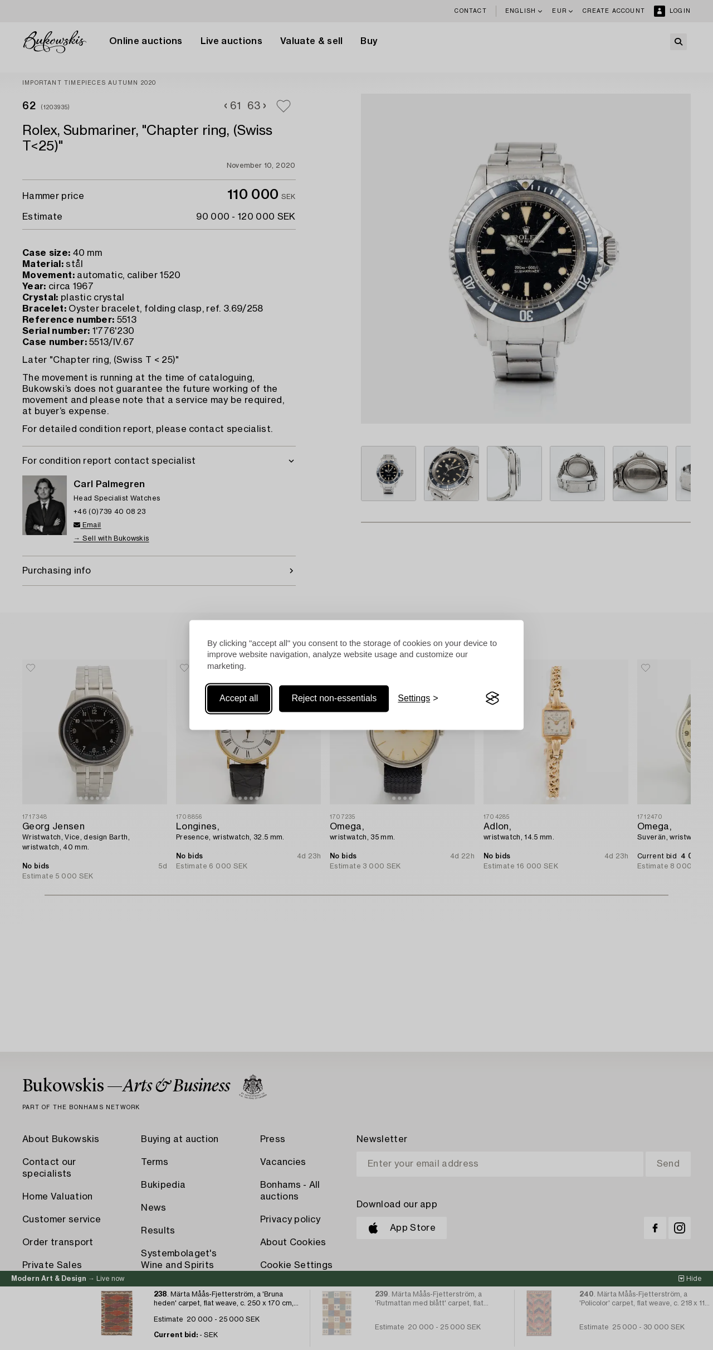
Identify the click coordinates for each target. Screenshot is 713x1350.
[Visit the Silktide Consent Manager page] (492, 698)
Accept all (238, 698)
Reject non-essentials (334, 698)
